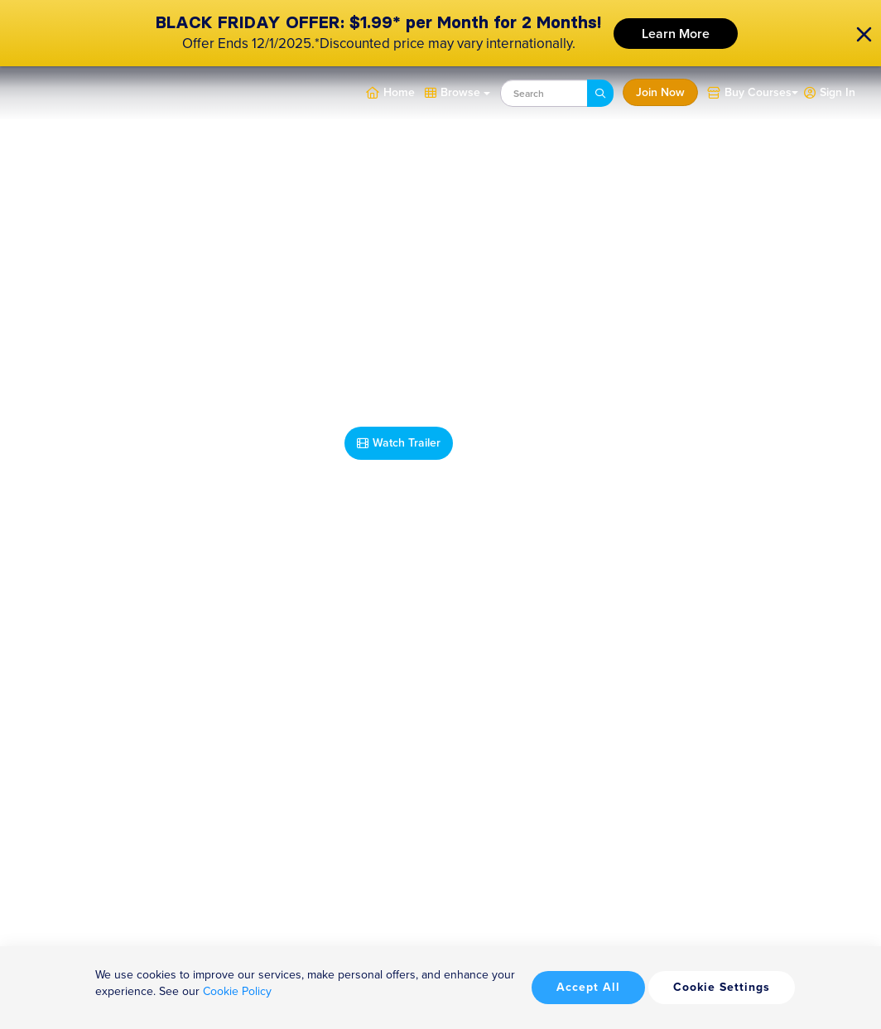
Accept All (588, 987)
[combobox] (544, 93)
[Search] (600, 93)
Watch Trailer (398, 443)
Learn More (676, 33)
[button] (829, 91)
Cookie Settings (721, 987)
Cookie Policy (237, 991)
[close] (864, 33)
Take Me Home (517, 443)
